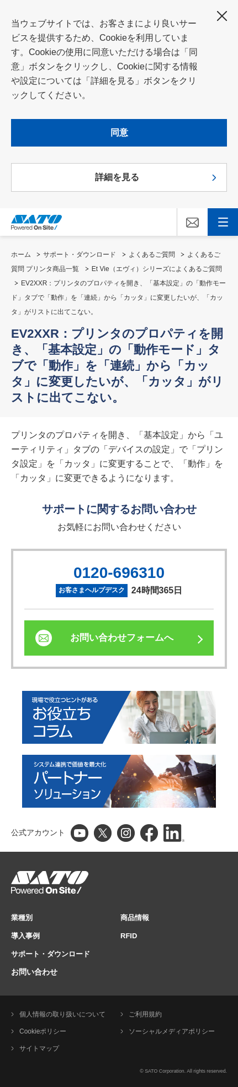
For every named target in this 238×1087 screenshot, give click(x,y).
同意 (119, 132)
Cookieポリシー (42, 1031)
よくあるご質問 (152, 254)
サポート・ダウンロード (79, 254)
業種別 (22, 917)
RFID (128, 936)
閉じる (222, 16)
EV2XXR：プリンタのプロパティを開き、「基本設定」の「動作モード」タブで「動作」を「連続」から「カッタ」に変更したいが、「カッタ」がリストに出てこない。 (118, 297)
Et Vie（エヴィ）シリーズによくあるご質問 (157, 269)
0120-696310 (119, 572)
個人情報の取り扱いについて (62, 1014)
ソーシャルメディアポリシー (172, 1031)
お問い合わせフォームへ (121, 637)
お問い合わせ (34, 971)
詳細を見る (117, 177)
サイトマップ (39, 1048)
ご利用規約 (145, 1014)
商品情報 (134, 917)
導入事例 (25, 936)
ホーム (21, 254)
